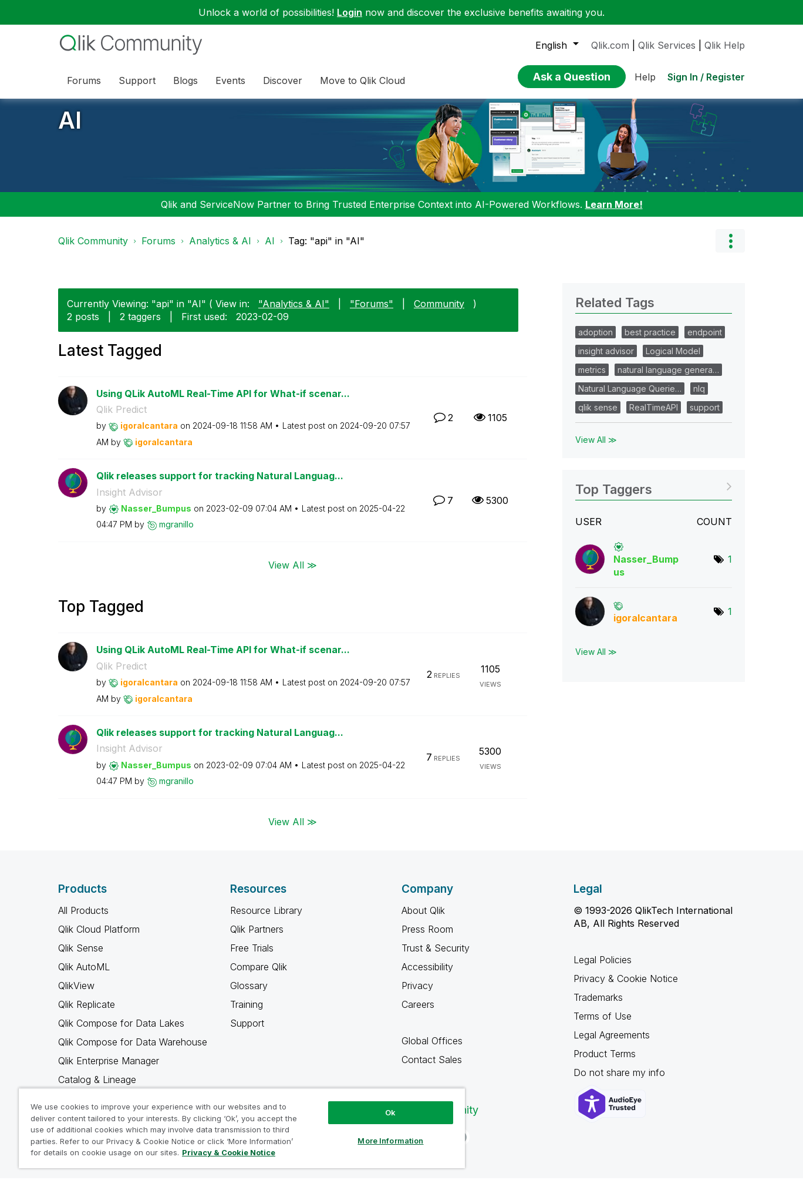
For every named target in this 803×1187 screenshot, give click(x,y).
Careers (418, 1013)
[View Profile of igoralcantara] (149, 434)
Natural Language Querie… (629, 397)
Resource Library (266, 919)
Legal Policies (602, 968)
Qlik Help (724, 45)
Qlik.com (610, 45)
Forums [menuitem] (84, 80)
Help (645, 77)
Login (349, 12)
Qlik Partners (257, 938)
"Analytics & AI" (293, 312)
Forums (158, 249)
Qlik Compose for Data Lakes (121, 1032)
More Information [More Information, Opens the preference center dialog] (390, 1140)
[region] (242, 1128)
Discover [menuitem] (282, 80)
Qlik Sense (80, 957)
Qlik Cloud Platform (99, 938)
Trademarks (598, 1006)
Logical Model (673, 360)
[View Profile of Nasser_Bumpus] (156, 517)
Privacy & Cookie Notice (625, 987)
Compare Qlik (258, 975)
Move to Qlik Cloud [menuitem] (362, 80)
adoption (595, 341)
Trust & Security (436, 957)
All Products (83, 919)
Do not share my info (620, 1081)
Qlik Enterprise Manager (108, 1069)
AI (70, 129)
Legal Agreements (611, 1044)
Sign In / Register (706, 77)
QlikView (76, 994)
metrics (592, 379)
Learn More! (614, 213)
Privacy (417, 994)
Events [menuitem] (230, 80)
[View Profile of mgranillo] (176, 533)
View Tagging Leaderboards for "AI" (653, 494)
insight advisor (606, 360)
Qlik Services (667, 45)
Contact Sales (432, 1068)
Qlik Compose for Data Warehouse (132, 1051)
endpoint (704, 341)
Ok (390, 1112)
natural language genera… (668, 379)
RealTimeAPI (653, 416)
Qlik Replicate (86, 1013)
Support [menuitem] (137, 80)
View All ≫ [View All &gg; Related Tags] (596, 448)
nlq (699, 397)
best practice (650, 341)
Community (439, 312)
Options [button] (730, 249)
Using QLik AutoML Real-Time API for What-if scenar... (223, 402)
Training (246, 1013)
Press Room (427, 938)
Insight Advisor (129, 501)
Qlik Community (93, 249)
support (705, 416)
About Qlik (423, 919)
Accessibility (427, 975)
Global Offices (432, 1049)
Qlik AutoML (84, 975)
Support (247, 1032)
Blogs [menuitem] (185, 80)
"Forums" (371, 312)
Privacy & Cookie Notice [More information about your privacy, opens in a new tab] (228, 1152)
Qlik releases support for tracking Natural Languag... (219, 484)
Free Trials (252, 957)
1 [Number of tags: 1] (730, 568)
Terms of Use (602, 1025)
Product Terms (604, 1062)
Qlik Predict (121, 418)
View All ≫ (292, 574)
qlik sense (598, 416)
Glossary (249, 994)
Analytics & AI (220, 249)
